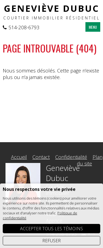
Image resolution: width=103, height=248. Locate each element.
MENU (93, 27)
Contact (41, 157)
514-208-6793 (24, 27)
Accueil (19, 157)
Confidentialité (71, 157)
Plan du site (89, 160)
